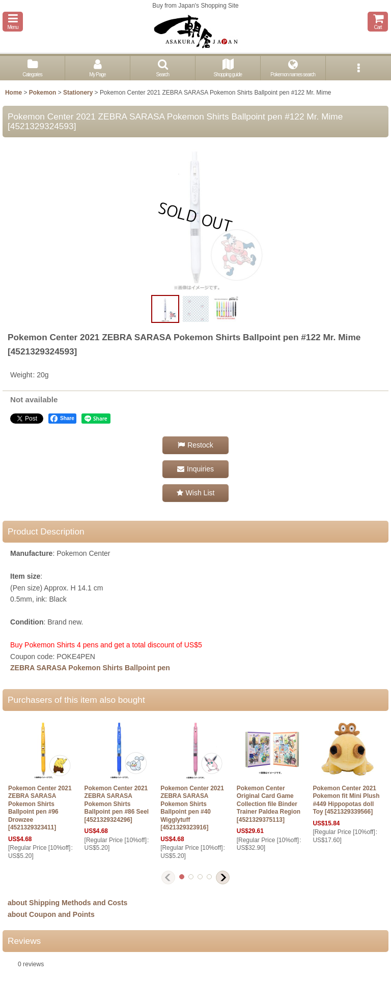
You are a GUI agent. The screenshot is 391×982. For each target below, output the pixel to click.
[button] (13, 22)
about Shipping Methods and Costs (67, 903)
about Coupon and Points (51, 914)
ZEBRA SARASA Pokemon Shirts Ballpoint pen (90, 668)
